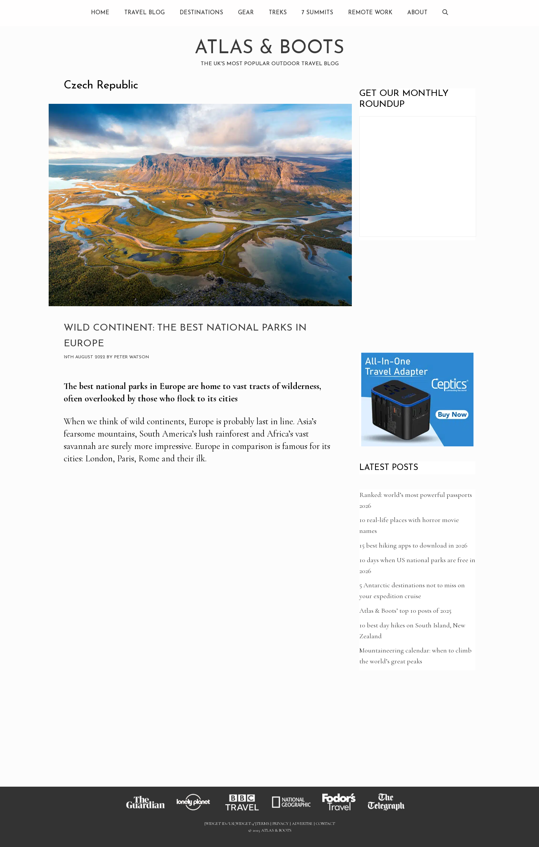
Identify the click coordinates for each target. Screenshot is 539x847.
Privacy (280, 823)
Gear (246, 13)
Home (100, 13)
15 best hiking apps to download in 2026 (413, 545)
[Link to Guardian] (149, 810)
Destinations (201, 13)
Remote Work (370, 13)
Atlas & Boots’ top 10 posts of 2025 (405, 610)
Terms (262, 823)
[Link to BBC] (246, 810)
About (417, 13)
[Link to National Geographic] (295, 810)
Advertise (302, 823)
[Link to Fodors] (342, 810)
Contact (325, 823)
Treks (278, 13)
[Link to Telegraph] (390, 810)
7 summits (317, 13)
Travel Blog (144, 13)
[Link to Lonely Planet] (197, 810)
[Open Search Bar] (445, 13)
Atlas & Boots (269, 48)
